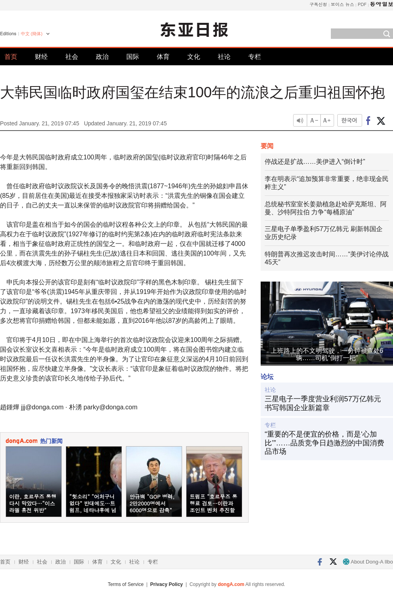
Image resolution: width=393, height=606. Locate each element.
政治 (102, 56)
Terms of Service (126, 584)
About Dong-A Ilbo (368, 562)
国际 (132, 56)
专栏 (254, 56)
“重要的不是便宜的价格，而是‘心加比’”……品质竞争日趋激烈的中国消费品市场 (324, 442)
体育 (163, 56)
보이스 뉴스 (343, 4)
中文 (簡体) (32, 33)
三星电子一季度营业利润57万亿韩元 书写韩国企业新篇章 (323, 403)
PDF (362, 4)
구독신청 (318, 4)
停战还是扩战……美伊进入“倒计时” (315, 161)
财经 (41, 56)
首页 (10, 56)
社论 (224, 56)
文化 (193, 56)
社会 (71, 56)
